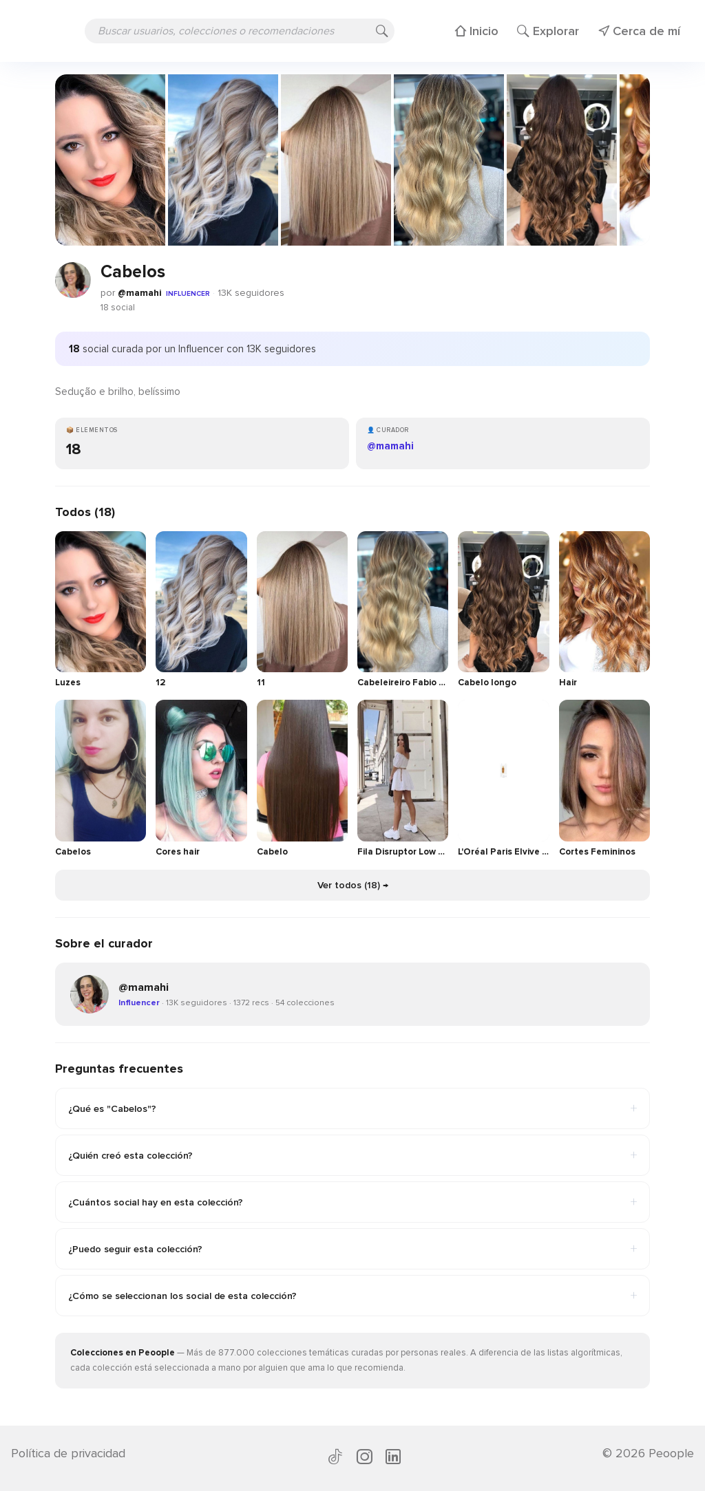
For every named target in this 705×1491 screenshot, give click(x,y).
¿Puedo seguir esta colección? (352, 1248)
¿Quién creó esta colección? (352, 1155)
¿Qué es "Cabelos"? (352, 1108)
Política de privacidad (68, 1453)
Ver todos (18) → (352, 885)
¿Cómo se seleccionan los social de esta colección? (352, 1295)
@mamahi (140, 293)
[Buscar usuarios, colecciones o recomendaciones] (239, 31)
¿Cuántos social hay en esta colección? (352, 1202)
